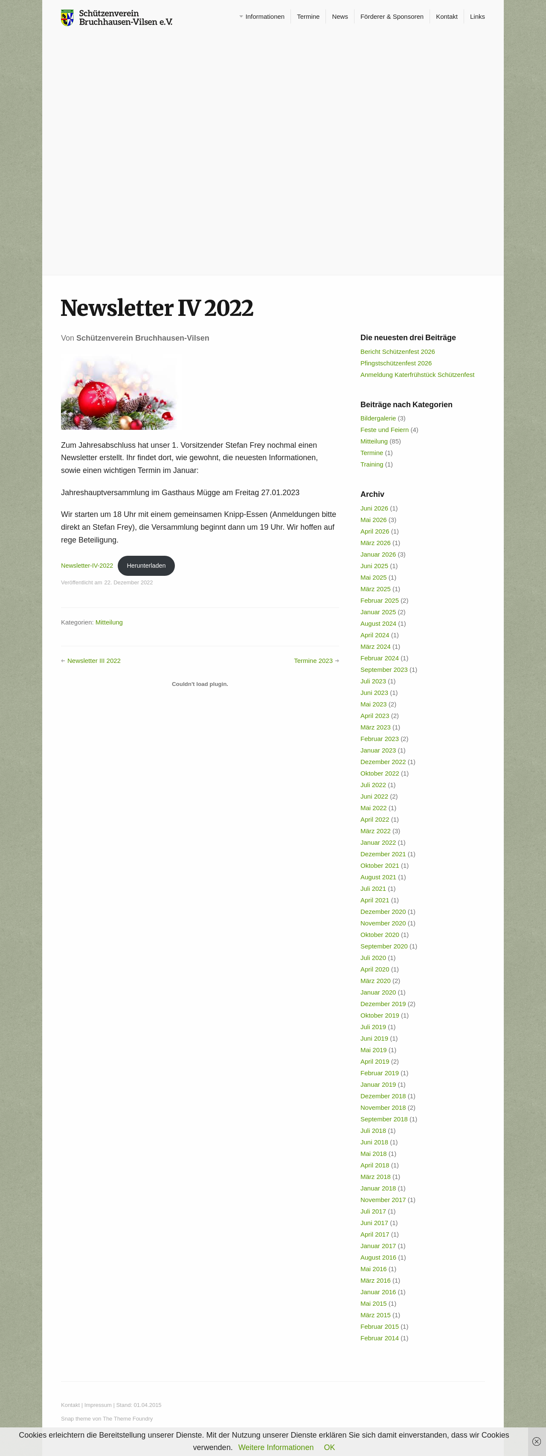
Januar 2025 (378, 612)
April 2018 (374, 1165)
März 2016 (375, 1280)
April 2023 (374, 715)
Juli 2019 (373, 1026)
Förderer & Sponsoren (392, 16)
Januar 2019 (378, 1084)
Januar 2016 (378, 1292)
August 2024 (378, 623)
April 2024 (374, 635)
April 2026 (374, 531)
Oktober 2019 (379, 1015)
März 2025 (375, 588)
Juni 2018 (374, 1142)
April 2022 (374, 819)
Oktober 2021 (379, 865)
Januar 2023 (378, 750)
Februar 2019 (379, 1073)
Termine (308, 16)
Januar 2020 (378, 992)
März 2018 (375, 1176)
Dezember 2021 (383, 854)
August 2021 (378, 877)
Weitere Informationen (276, 1447)
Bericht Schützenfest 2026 (397, 351)
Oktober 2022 (379, 773)
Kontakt (447, 16)
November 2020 (383, 923)
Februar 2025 (379, 600)
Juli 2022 (373, 784)
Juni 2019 (374, 1038)
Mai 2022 (373, 807)
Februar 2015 (379, 1326)
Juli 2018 (373, 1130)
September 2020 (384, 946)
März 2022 (375, 831)
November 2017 (383, 1199)
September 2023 (384, 669)
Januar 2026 (378, 554)
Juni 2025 (374, 565)
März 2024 (375, 646)
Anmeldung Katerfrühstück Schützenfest (417, 374)
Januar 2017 (378, 1245)
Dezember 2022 (383, 761)
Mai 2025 (373, 577)
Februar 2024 (379, 658)
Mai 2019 (373, 1049)
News (340, 16)
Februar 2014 (379, 1338)
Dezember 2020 (383, 911)
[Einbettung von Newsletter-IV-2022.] (200, 684)
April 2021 (374, 900)
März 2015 (375, 1315)
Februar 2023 (379, 738)
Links (477, 16)
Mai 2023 (373, 704)
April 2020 (374, 969)
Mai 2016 (373, 1268)
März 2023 (375, 727)
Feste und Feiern (384, 429)
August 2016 (378, 1257)
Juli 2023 (373, 681)
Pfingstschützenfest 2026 (396, 363)
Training (371, 464)
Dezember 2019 (383, 1003)
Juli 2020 (373, 957)
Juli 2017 (373, 1211)
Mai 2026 (373, 519)
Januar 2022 (378, 842)
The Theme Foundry (128, 1418)
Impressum (98, 1405)
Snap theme (76, 1418)
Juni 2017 (374, 1222)
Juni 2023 (374, 692)
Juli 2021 (373, 888)
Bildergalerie (378, 418)
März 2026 (375, 542)
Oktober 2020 (379, 934)
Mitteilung (374, 441)
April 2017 (374, 1234)
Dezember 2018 (383, 1096)
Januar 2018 (378, 1188)
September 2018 (384, 1119)
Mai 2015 (373, 1303)
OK (329, 1447)
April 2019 (374, 1061)
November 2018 (383, 1107)
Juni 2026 (374, 508)
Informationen (265, 16)
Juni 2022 (374, 796)
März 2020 (375, 980)
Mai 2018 (373, 1153)
